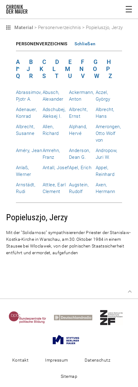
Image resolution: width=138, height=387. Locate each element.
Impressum (56, 360)
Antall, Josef (56, 167)
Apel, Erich (80, 167)
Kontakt (20, 360)
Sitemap (69, 376)
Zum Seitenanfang (130, 291)
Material (23, 27)
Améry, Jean (29, 150)
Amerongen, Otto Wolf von (108, 133)
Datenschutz (97, 360)
